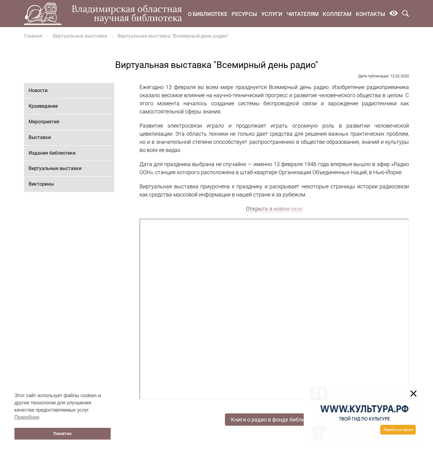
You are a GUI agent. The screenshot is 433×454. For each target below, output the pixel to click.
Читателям (303, 14)
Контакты (370, 14)
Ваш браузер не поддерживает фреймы (274, 309)
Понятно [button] (63, 433)
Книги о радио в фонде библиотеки (275, 419)
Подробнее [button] (26, 417)
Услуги (271, 14)
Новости (38, 90)
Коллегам (337, 14)
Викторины (41, 184)
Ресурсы (244, 14)
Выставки (40, 137)
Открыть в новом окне (274, 208)
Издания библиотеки (52, 153)
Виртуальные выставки (80, 36)
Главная (33, 36)
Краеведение (43, 106)
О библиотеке (207, 14)
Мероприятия (44, 122)
